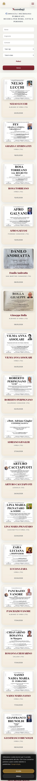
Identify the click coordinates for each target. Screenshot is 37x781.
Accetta (18, 771)
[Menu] (33, 3)
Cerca (18, 68)
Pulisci (18, 61)
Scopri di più (15, 764)
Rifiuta (18, 776)
